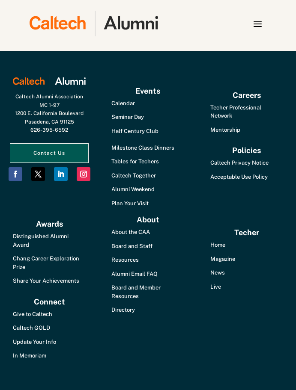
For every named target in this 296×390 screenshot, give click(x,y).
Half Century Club (134, 131)
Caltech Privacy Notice (239, 163)
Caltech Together (133, 175)
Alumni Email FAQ (134, 274)
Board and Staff (131, 246)
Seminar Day (127, 117)
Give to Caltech (32, 314)
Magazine (222, 259)
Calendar (123, 103)
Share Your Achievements (46, 281)
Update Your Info (34, 342)
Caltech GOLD (31, 328)
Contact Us (49, 153)
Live (215, 287)
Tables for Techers (135, 161)
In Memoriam (29, 355)
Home (217, 245)
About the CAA (130, 232)
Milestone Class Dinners (142, 148)
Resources (125, 260)
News (217, 272)
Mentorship (225, 130)
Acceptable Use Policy (239, 177)
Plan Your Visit (130, 203)
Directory (123, 310)
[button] (257, 24)
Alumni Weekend (133, 189)
